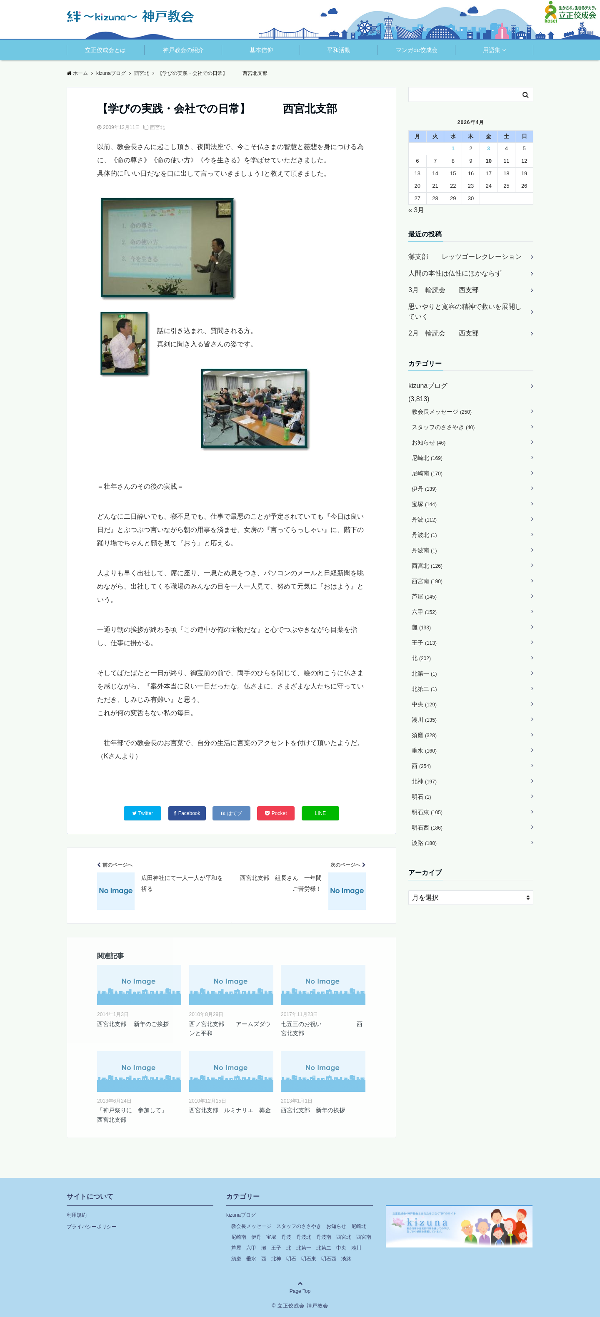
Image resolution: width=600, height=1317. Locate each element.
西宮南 (427, 581)
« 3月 (416, 210)
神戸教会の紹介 (183, 50)
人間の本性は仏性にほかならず (455, 273)
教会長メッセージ (442, 411)
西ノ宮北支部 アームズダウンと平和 (230, 1028)
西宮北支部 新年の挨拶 (313, 1110)
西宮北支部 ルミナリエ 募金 (230, 1110)
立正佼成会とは (105, 50)
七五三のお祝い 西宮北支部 (321, 1028)
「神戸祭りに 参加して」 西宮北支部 (138, 1115)
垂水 (424, 750)
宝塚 (424, 504)
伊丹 (424, 488)
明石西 (427, 827)
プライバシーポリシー (92, 1227)
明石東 (427, 812)
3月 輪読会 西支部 (443, 289)
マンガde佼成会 (417, 50)
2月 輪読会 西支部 (443, 333)
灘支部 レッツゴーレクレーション (465, 256)
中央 (424, 704)
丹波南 (424, 550)
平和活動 (338, 50)
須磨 (424, 735)
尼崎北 (427, 458)
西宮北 (157, 127)
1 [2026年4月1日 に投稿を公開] (453, 148)
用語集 (491, 50)
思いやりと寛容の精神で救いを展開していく (465, 311)
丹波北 (424, 535)
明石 (421, 796)
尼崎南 (427, 473)
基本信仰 (261, 50)
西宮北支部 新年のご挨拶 (133, 1024)
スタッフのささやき (443, 427)
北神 (424, 781)
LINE (320, 813)
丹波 (424, 519)
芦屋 (424, 596)
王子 (424, 642)
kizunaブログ (428, 385)
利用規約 (77, 1215)
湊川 (424, 719)
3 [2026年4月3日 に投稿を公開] (488, 148)
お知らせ (428, 442)
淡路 (424, 843)
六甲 (424, 612)
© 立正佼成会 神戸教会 (300, 1306)
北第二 (424, 689)
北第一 (424, 673)
